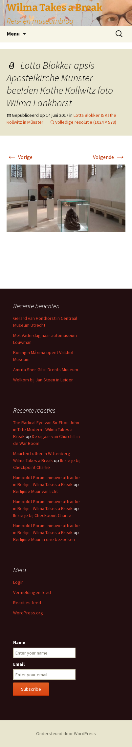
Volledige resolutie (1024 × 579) (85, 122)
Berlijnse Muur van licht (35, 491)
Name (19, 642)
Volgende (109, 157)
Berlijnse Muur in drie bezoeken (44, 539)
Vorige (20, 157)
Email (19, 664)
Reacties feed (27, 602)
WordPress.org (28, 613)
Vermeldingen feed (32, 592)
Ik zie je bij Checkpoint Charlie (42, 515)
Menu (13, 33)
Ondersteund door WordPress (66, 733)
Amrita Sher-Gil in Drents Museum (45, 370)
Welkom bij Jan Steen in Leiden (43, 380)
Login (18, 582)
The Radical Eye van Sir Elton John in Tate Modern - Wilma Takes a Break (46, 429)
